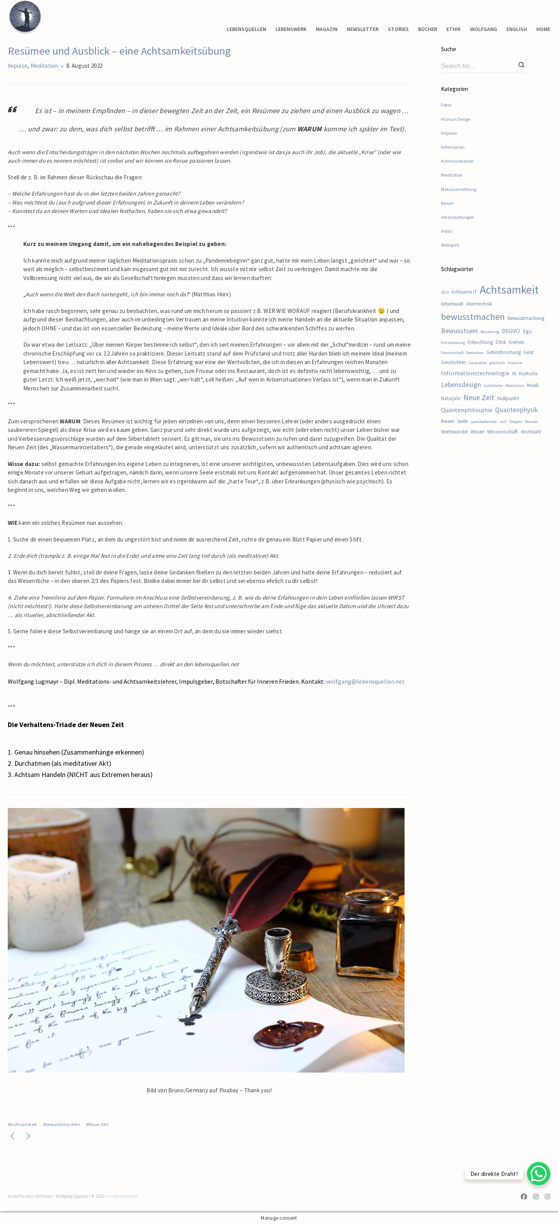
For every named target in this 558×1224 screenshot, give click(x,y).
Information (453, 147)
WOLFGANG (483, 29)
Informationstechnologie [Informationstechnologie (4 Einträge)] (475, 373)
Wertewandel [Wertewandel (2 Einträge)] (454, 431)
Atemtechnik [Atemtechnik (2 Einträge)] (479, 304)
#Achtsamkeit (22, 1124)
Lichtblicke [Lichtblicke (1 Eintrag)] (493, 385)
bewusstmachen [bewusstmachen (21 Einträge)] (473, 317)
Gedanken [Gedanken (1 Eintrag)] (475, 352)
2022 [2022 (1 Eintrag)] (445, 292)
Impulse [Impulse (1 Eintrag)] (515, 362)
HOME (543, 29)
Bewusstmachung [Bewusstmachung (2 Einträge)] (526, 318)
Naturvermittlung (458, 189)
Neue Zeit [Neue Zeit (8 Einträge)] (478, 397)
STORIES (398, 29)
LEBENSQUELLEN (246, 29)
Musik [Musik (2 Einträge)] (533, 385)
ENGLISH (516, 29)
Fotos (446, 105)
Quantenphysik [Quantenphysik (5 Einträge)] (516, 410)
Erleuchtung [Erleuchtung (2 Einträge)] (480, 342)
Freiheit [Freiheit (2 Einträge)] (516, 342)
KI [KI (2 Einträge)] (514, 373)
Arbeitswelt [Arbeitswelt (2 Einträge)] (452, 304)
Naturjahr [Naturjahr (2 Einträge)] (451, 398)
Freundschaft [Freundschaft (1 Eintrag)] (452, 352)
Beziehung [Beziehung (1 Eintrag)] (489, 331)
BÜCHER (427, 29)
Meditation (44, 65)
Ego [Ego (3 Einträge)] (527, 331)
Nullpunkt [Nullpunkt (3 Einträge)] (508, 398)
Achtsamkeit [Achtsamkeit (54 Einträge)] (509, 289)
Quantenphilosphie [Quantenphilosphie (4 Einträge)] (467, 410)
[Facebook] (525, 1197)
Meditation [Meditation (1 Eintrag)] (514, 385)
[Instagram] (536, 1197)
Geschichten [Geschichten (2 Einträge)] (453, 362)
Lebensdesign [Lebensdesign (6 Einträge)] (461, 384)
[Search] (521, 65)
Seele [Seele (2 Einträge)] (462, 421)
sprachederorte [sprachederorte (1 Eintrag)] (483, 421)
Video (446, 231)
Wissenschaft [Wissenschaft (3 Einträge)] (502, 431)
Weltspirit (450, 245)
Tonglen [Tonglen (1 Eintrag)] (515, 421)
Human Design (456, 119)
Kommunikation (457, 161)
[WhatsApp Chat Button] (538, 1173)
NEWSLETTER (363, 29)
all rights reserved (122, 1196)
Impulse (18, 65)
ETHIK (453, 29)
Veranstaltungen (457, 217)
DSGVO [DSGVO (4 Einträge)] (511, 331)
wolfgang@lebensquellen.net (365, 681)
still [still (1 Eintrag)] (502, 421)
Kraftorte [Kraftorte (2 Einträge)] (528, 373)
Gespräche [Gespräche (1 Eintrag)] (478, 362)
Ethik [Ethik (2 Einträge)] (501, 342)
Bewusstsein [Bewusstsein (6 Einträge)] (459, 330)
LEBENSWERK (291, 29)
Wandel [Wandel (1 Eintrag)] (531, 421)
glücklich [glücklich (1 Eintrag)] (497, 362)
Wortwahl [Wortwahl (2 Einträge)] (531, 431)
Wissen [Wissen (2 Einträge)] (477, 431)
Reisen (447, 203)
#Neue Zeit (97, 1124)
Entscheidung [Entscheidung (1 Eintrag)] (453, 342)
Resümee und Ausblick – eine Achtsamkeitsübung (119, 51)
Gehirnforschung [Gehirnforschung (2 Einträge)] (503, 352)
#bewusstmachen (61, 1124)
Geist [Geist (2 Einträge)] (529, 352)
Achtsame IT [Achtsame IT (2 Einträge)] (464, 292)
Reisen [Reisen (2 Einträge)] (448, 421)
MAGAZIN (327, 29)
